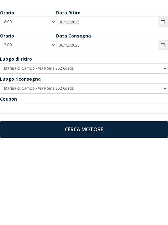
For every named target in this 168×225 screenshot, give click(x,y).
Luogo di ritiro (16, 59)
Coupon (8, 99)
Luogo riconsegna (20, 79)
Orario (7, 13)
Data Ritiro (68, 13)
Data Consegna (73, 36)
